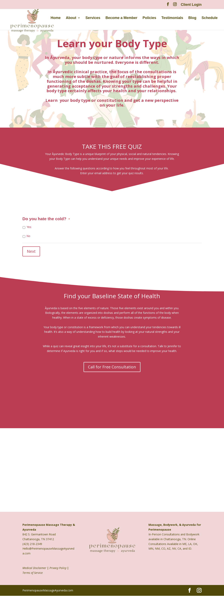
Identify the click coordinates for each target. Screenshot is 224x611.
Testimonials (172, 18)
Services (93, 18)
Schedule (210, 18)
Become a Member (121, 18)
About (71, 18)
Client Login (191, 5)
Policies (149, 18)
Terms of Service (32, 571)
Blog (192, 18)
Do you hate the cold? (46, 218)
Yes (29, 227)
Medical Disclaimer (34, 566)
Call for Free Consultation (112, 365)
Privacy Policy (57, 566)
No (28, 236)
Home (56, 18)
